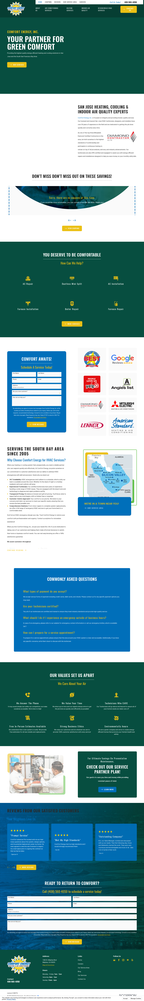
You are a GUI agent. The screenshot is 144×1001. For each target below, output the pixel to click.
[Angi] (114, 959)
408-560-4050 (130, 2)
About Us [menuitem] (38, 9)
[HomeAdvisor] (128, 955)
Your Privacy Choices (31, 991)
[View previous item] (69, 215)
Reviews (57, 2)
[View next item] (74, 215)
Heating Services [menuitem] (70, 9)
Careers (83, 2)
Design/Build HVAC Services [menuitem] (105, 9)
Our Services (82, 970)
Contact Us (81, 974)
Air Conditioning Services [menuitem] (51, 9)
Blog (79, 966)
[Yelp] (132, 955)
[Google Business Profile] (114, 955)
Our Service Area (70, 2)
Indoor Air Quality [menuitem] (86, 9)
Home (40, 2)
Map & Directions (48, 960)
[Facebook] (119, 955)
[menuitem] (9, 993)
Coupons (48, 2)
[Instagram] (123, 955)
